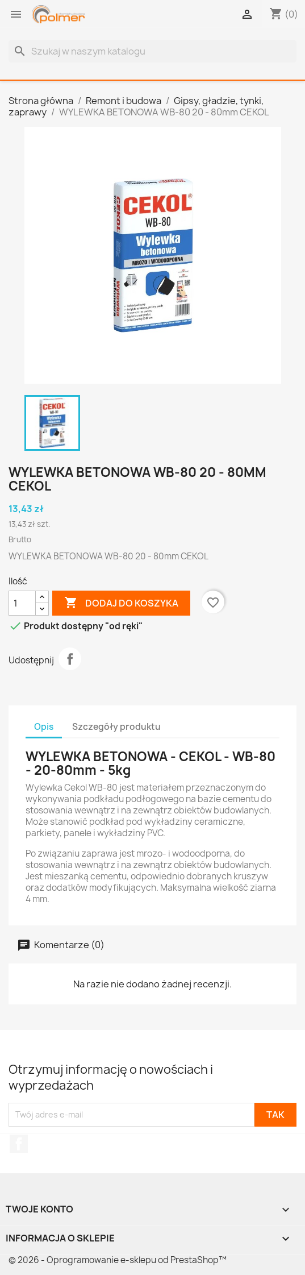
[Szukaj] (152, 51)
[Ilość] (22, 603)
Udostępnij (70, 658)
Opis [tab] (43, 727)
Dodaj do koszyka (121, 603)
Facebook (19, 1144)
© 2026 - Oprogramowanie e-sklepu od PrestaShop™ (118, 1260)
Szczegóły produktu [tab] (116, 727)
